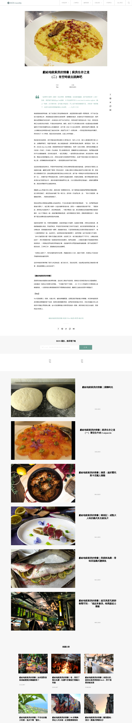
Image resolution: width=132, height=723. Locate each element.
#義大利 (81, 318)
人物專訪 (76, 2)
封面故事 (64, 2)
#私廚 (64, 318)
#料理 (76, 318)
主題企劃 (97, 2)
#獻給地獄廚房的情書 (55, 318)
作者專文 (109, 2)
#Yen (68, 318)
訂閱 (85, 347)
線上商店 (120, 2)
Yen (57, 87)
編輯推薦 (86, 2)
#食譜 (72, 318)
